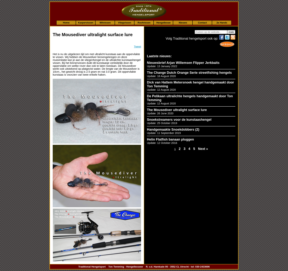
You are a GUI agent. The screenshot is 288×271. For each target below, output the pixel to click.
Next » (203, 149)
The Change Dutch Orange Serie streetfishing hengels (189, 72)
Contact (202, 22)
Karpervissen (85, 22)
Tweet (137, 46)
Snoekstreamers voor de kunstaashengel (179, 119)
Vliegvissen (124, 22)
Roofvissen (144, 22)
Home (66, 22)
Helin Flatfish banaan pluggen (170, 139)
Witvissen (105, 22)
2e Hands (222, 22)
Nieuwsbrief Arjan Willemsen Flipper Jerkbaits (183, 63)
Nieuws (183, 22)
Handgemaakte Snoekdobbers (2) (173, 129)
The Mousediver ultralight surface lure (177, 110)
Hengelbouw (163, 22)
